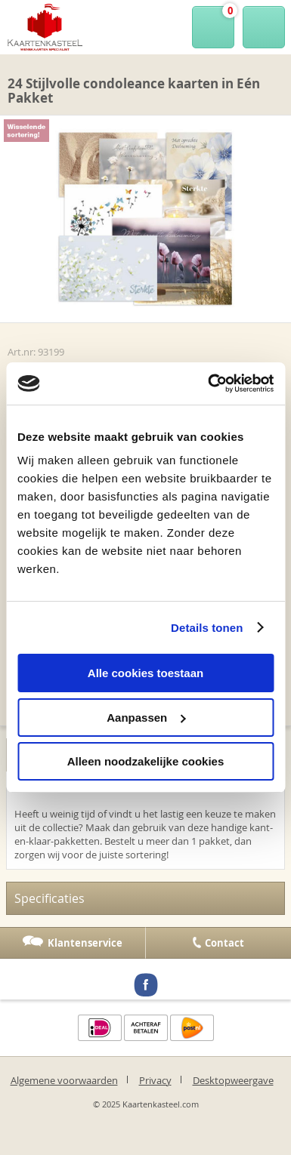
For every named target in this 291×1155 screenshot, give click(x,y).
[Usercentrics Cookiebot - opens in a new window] (209, 383)
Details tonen (207, 627)
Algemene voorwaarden (64, 1080)
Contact (224, 943)
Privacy (155, 1080)
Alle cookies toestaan (145, 673)
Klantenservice (85, 943)
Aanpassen (146, 717)
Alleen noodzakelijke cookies (145, 761)
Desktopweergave (233, 1080)
